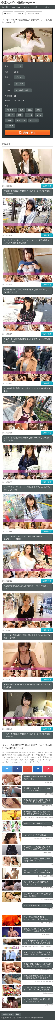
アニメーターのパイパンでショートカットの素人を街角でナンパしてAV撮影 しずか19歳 (27, 241)
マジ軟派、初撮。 (23, 90)
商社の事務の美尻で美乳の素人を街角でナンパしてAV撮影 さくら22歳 (27, 192)
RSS (17, 1014)
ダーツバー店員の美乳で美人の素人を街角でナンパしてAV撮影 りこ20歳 (27, 636)
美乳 (30, 110)
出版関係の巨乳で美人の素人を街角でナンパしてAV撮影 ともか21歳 (27, 686)
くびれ (9, 120)
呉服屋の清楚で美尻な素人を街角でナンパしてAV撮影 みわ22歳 (27, 587)
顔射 (20, 115)
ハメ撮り (46, 7)
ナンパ (29, 115)
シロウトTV (16, 7)
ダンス (39, 115)
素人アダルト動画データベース (20, 2)
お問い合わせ (7, 1014)
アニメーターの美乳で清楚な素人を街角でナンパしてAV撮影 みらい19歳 (27, 340)
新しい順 (4, 7)
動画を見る (47, 186)
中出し (36, 7)
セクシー (33, 120)
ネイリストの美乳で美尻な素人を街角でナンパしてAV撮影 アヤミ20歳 (27, 439)
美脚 (38, 110)
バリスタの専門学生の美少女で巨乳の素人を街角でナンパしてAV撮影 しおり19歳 (27, 537)
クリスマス (20, 120)
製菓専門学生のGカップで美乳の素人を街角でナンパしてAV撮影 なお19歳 (26, 291)
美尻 (21, 110)
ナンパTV (27, 7)
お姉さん (9, 115)
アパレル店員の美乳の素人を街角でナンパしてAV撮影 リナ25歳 (27, 389)
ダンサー (19, 77)
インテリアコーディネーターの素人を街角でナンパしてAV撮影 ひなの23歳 (27, 488)
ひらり (18, 66)
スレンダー (10, 110)
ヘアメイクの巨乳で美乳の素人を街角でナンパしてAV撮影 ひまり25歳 (27, 735)
